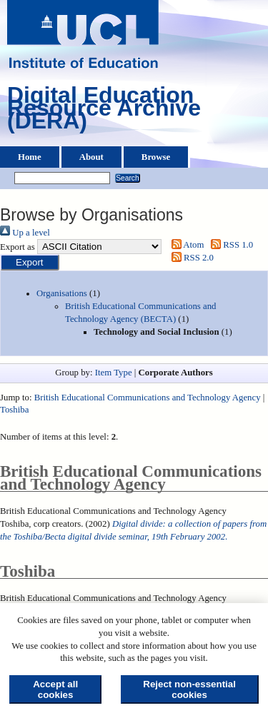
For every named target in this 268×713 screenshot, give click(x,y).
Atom (185, 245)
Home (29, 157)
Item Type (113, 373)
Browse (156, 157)
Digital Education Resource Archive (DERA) (104, 111)
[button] (29, 262)
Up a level (25, 233)
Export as (17, 247)
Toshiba (14, 410)
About (91, 157)
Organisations (61, 293)
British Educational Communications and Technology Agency (147, 398)
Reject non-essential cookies (189, 689)
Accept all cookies (55, 689)
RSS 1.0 (230, 245)
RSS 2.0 (190, 258)
